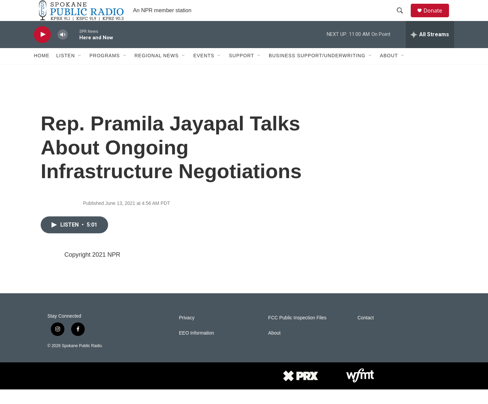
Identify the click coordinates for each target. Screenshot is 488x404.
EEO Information (196, 347)
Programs (104, 70)
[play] (42, 49)
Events (203, 70)
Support (241, 70)
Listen (65, 70)
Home (41, 70)
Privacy (187, 332)
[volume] (62, 49)
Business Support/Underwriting (317, 70)
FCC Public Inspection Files (297, 332)
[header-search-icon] (402, 18)
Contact (366, 332)
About (389, 70)
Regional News (157, 70)
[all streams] (430, 49)
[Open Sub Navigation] (80, 70)
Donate (436, 17)
